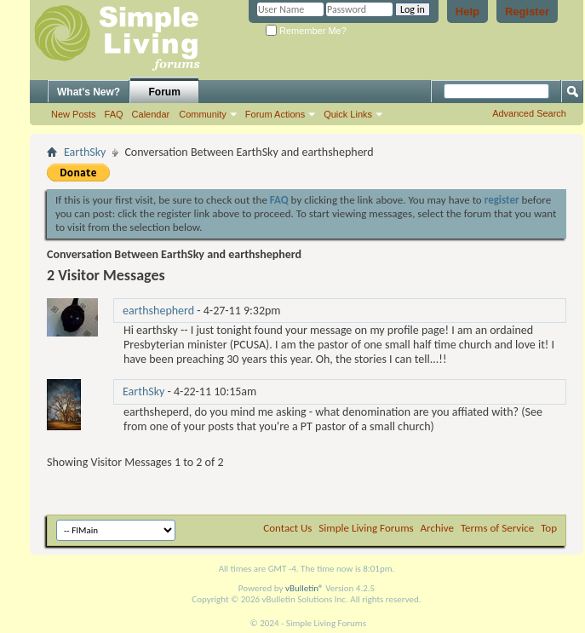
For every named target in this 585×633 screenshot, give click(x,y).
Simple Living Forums (365, 527)
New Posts (73, 114)
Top (549, 527)
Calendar (151, 114)
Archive (437, 527)
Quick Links (348, 114)
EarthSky (85, 152)
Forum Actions (275, 114)
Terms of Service (497, 527)
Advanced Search (529, 113)
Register (527, 11)
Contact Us (287, 527)
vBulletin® (304, 588)
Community (203, 114)
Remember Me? (306, 31)
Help (467, 11)
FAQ (114, 114)
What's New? (88, 92)
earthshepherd (158, 310)
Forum (165, 92)
